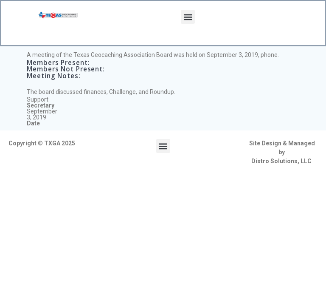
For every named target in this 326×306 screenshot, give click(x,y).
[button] (188, 17)
